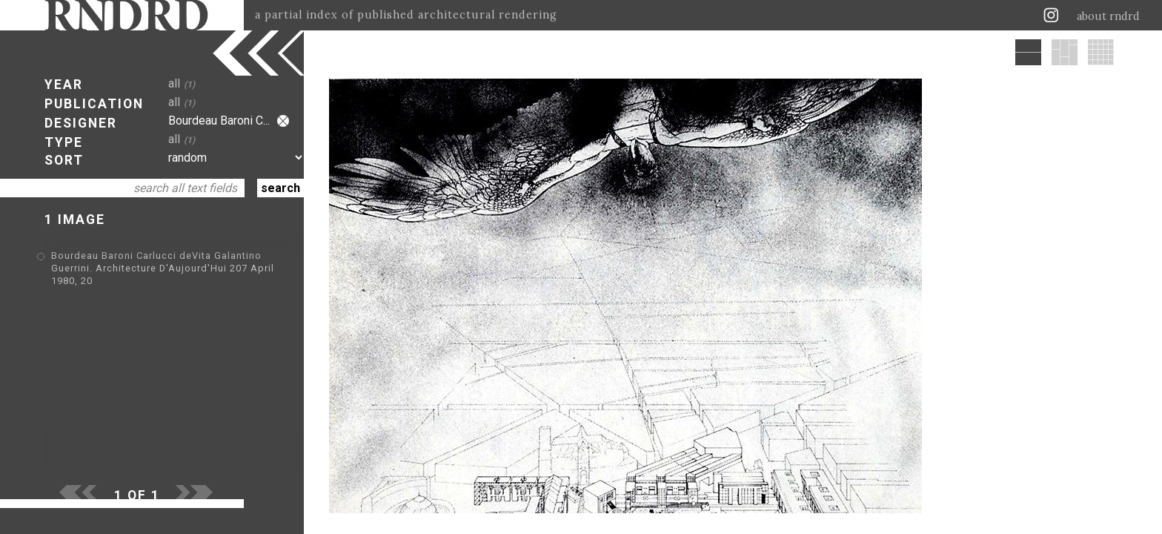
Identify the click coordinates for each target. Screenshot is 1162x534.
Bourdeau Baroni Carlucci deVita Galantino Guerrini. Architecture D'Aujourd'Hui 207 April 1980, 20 (162, 268)
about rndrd (1108, 16)
